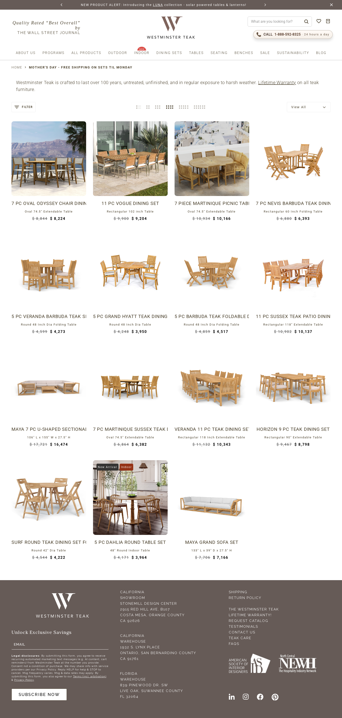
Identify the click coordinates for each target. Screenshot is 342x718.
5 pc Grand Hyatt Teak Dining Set (130, 316)
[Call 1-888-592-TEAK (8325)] (293, 34)
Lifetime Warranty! (250, 615)
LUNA (163, 5)
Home (16, 67)
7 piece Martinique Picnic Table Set (212, 203)
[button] (61, 4)
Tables (196, 53)
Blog (321, 53)
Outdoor (117, 53)
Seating (219, 53)
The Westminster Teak (254, 609)
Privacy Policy (24, 679)
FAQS (234, 644)
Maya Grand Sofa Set (211, 542)
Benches (244, 53)
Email (19, 644)
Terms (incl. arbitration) (89, 676)
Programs (53, 53)
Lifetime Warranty (277, 82)
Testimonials (243, 626)
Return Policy (245, 598)
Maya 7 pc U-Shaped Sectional (48, 429)
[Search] (306, 22)
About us (26, 53)
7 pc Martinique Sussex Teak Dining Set (130, 429)
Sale (265, 53)
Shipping (238, 592)
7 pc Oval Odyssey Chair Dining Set (48, 203)
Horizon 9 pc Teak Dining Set (293, 429)
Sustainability (293, 53)
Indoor (142, 53)
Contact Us (242, 632)
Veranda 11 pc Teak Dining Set (212, 429)
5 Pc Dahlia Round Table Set (130, 542)
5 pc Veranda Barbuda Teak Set (48, 316)
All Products (86, 53)
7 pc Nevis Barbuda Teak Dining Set (293, 203)
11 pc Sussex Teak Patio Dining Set (293, 316)
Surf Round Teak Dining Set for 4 (48, 542)
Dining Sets (169, 53)
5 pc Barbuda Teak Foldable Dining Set (212, 316)
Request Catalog (248, 621)
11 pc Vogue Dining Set (130, 203)
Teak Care (240, 638)
